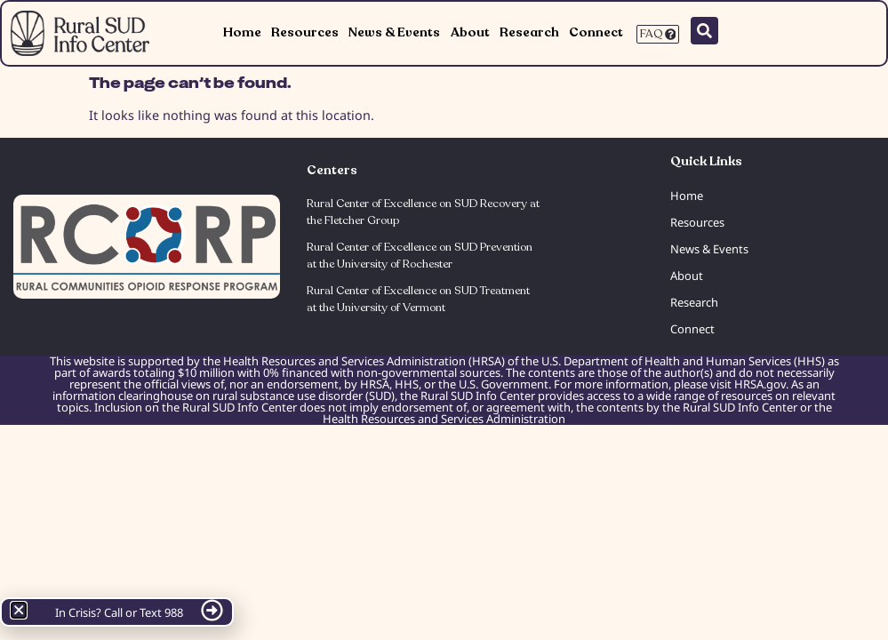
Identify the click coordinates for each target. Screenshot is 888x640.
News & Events (394, 32)
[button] (18, 610)
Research (529, 32)
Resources (305, 32)
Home (242, 32)
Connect (596, 32)
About (470, 32)
